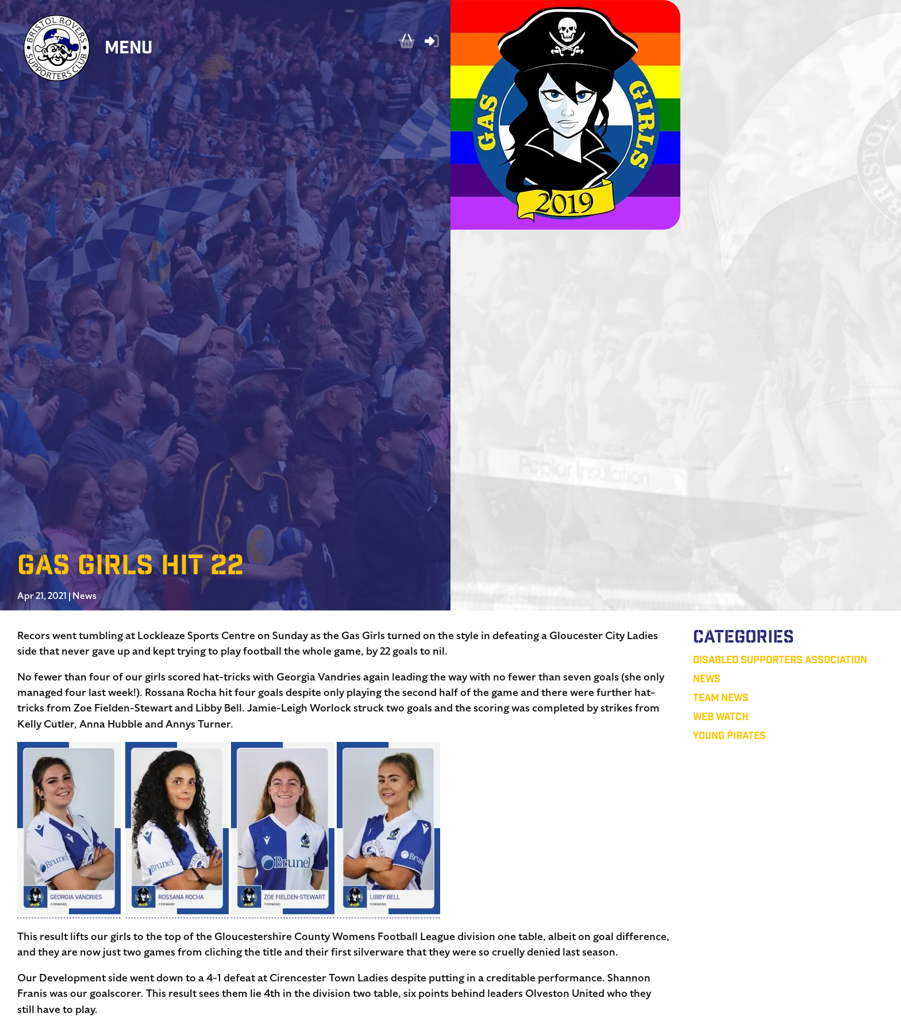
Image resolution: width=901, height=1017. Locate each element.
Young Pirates (729, 737)
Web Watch (721, 718)
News (84, 596)
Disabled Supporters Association (780, 661)
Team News (721, 699)
